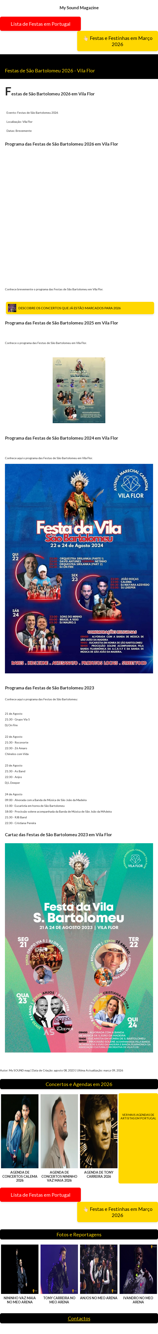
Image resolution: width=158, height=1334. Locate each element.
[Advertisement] (79, 220)
